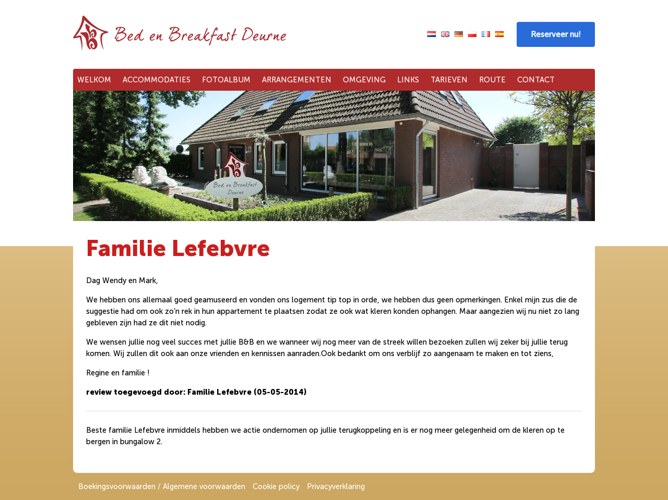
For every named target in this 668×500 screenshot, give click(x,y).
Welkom (94, 79)
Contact (536, 79)
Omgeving (364, 79)
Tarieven (449, 79)
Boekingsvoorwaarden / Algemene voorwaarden (161, 486)
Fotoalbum (226, 79)
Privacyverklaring (336, 486)
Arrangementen (296, 79)
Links (408, 79)
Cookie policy (276, 486)
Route (492, 79)
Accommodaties (156, 79)
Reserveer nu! (556, 34)
